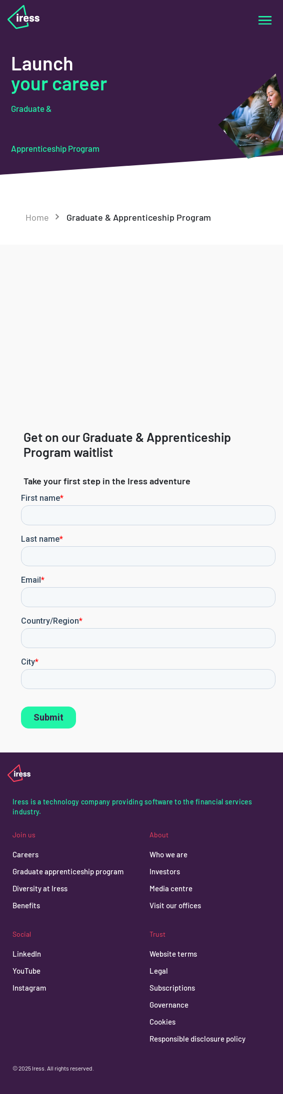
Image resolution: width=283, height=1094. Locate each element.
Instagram (29, 987)
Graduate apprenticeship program (68, 871)
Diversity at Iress (40, 888)
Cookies (163, 1021)
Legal (159, 970)
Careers (25, 854)
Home (37, 217)
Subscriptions (172, 987)
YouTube (26, 970)
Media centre (171, 888)
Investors (165, 871)
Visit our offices (175, 905)
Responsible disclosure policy (198, 1038)
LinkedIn (26, 953)
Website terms (173, 953)
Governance (169, 1004)
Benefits (26, 905)
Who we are (169, 854)
